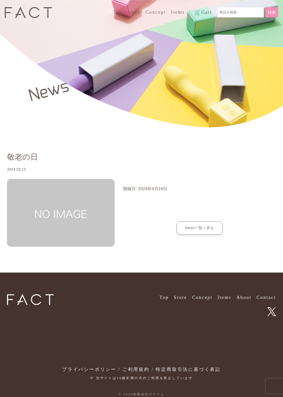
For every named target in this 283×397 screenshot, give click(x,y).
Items (178, 12)
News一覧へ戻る (199, 228)
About (243, 297)
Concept (155, 12)
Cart (203, 12)
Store (134, 12)
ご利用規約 (136, 369)
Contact (266, 297)
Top (117, 12)
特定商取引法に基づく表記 (188, 369)
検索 (272, 12)
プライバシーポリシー (89, 369)
